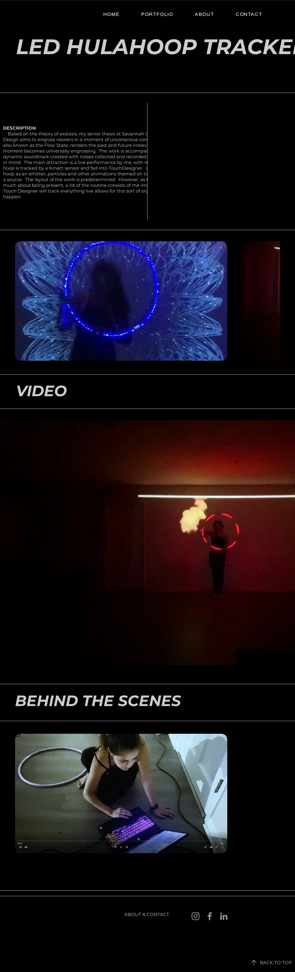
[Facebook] (209, 916)
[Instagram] (195, 916)
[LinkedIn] (224, 916)
